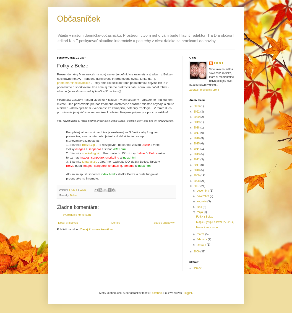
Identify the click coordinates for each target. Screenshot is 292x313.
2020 (197, 116)
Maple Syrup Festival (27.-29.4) (215, 222)
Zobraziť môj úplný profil (204, 89)
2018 (197, 127)
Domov (115, 222)
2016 (197, 138)
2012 (197, 159)
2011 (197, 165)
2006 (197, 251)
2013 (197, 154)
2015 (197, 143)
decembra (203, 190)
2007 (197, 186)
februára (202, 239)
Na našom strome (207, 227)
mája (200, 212)
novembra (203, 196)
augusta (202, 201)
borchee (157, 293)
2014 (197, 148)
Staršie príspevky (164, 222)
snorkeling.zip (91, 153)
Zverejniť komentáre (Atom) (97, 229)
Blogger (187, 293)
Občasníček (78, 18)
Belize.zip (88, 144)
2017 (197, 132)
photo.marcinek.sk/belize (73, 83)
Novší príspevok (68, 222)
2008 (197, 180)
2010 (197, 170)
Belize (73, 195)
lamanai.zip (89, 161)
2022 (197, 111)
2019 (197, 122)
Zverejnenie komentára (77, 214)
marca (201, 234)
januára (202, 244)
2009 (197, 175)
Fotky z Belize (204, 216)
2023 (197, 106)
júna (200, 206)
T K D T (218, 63)
